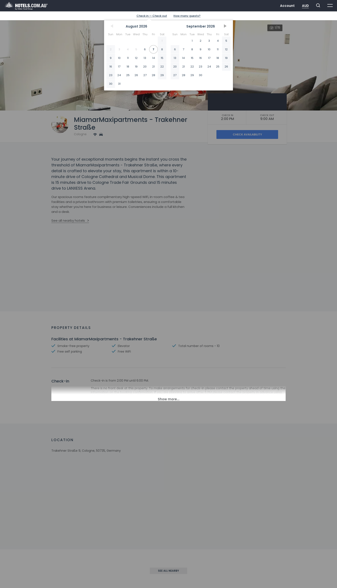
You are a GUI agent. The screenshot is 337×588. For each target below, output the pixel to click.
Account (287, 5)
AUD (305, 5)
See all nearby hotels (68, 220)
